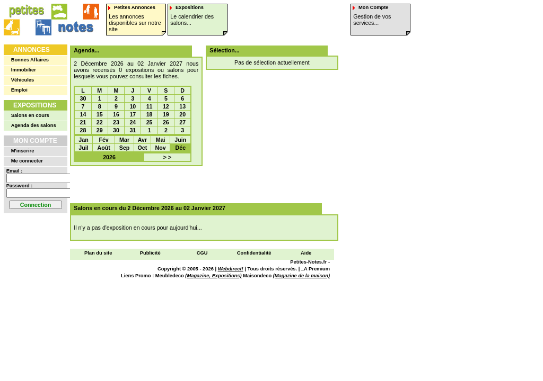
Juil (83, 147)
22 (100, 122)
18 (149, 114)
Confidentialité (254, 253)
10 (132, 106)
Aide (306, 253)
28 (83, 130)
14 (83, 114)
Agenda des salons (33, 125)
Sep (124, 147)
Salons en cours (30, 115)
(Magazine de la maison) (301, 275)
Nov (160, 147)
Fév (103, 140)
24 (132, 122)
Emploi (19, 90)
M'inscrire (22, 150)
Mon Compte (35, 140)
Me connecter (27, 161)
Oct (142, 147)
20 (182, 114)
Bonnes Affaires (30, 59)
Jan (83, 140)
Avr (142, 140)
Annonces (31, 49)
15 (100, 114)
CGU (202, 253)
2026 (109, 157)
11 (149, 106)
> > (167, 157)
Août (103, 147)
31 (132, 130)
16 (116, 114)
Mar (124, 140)
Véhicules (22, 80)
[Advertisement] (200, 185)
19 (166, 114)
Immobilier (23, 69)
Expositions (34, 105)
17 (132, 114)
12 (166, 106)
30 (83, 98)
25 (149, 122)
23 (116, 122)
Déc (181, 147)
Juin (180, 140)
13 (182, 106)
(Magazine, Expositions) (213, 275)
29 (100, 130)
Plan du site (98, 253)
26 (166, 122)
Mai (160, 140)
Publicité (150, 253)
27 (182, 122)
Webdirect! (230, 268)
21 (83, 122)
